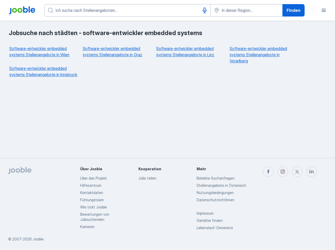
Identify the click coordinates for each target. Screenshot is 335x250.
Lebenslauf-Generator (215, 227)
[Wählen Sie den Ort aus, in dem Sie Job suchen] (247, 10)
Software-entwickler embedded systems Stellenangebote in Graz (112, 51)
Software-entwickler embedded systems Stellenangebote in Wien (39, 51)
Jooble (38, 239)
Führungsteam (92, 200)
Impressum (205, 213)
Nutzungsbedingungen (215, 192)
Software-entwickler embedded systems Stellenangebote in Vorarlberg (258, 54)
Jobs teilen (147, 178)
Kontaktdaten (91, 192)
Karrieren (87, 226)
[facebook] (268, 171)
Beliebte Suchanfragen (215, 178)
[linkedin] (311, 171)
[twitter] (297, 171)
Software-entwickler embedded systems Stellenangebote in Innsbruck (43, 71)
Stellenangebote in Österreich (221, 185)
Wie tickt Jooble (93, 207)
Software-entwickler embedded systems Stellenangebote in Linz (185, 51)
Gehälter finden (210, 220)
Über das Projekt (93, 178)
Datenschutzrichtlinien (215, 200)
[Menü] (323, 10)
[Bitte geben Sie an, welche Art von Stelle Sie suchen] (127, 10)
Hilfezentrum (90, 185)
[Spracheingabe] (204, 10)
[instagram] (283, 171)
